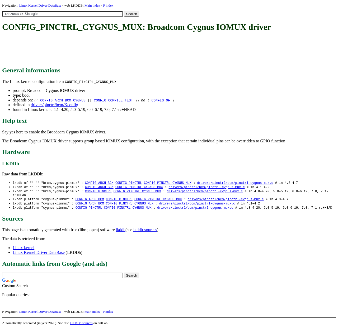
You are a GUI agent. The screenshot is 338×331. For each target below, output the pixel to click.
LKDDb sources (81, 325)
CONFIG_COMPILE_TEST (113, 100)
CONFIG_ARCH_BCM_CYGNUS (63, 100)
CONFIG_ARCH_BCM (99, 183)
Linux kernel (23, 250)
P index (108, 5)
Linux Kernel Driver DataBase (40, 5)
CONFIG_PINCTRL (128, 183)
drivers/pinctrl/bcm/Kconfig (54, 104)
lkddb (120, 232)
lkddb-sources (145, 232)
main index (92, 314)
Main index (92, 5)
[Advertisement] (98, 50)
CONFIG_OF (161, 100)
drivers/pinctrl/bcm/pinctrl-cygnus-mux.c (235, 183)
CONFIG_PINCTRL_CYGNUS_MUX (167, 183)
